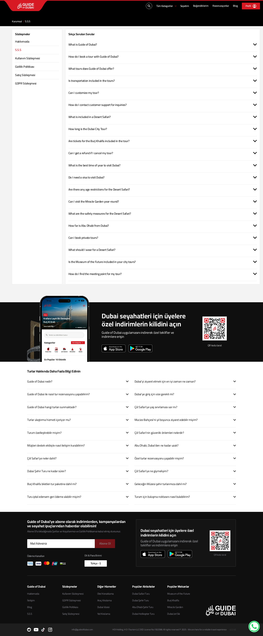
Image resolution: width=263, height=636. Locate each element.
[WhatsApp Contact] (254, 626)
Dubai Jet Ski (173, 613)
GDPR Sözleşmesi (71, 600)
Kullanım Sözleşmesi (73, 593)
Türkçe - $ (96, 563)
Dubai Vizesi (103, 607)
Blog (29, 607)
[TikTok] (43, 629)
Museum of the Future (178, 593)
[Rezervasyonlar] (220, 6)
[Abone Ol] (105, 543)
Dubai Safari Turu (140, 593)
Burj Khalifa (173, 600)
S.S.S (29, 613)
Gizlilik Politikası (70, 607)
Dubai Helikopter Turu (143, 613)
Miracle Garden (175, 607)
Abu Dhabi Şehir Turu (142, 607)
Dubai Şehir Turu (140, 600)
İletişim (31, 600)
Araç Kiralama (104, 600)
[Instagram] (50, 629)
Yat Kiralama (103, 613)
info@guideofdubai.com (82, 629)
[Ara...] (149, 6)
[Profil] (251, 6)
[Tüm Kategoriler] (166, 6)
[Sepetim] (184, 6)
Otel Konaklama (105, 593)
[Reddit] (29, 629)
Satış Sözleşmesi (70, 613)
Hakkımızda (33, 593)
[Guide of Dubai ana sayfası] (25, 6)
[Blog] (235, 6)
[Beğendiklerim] (201, 6)
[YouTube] (36, 629)
